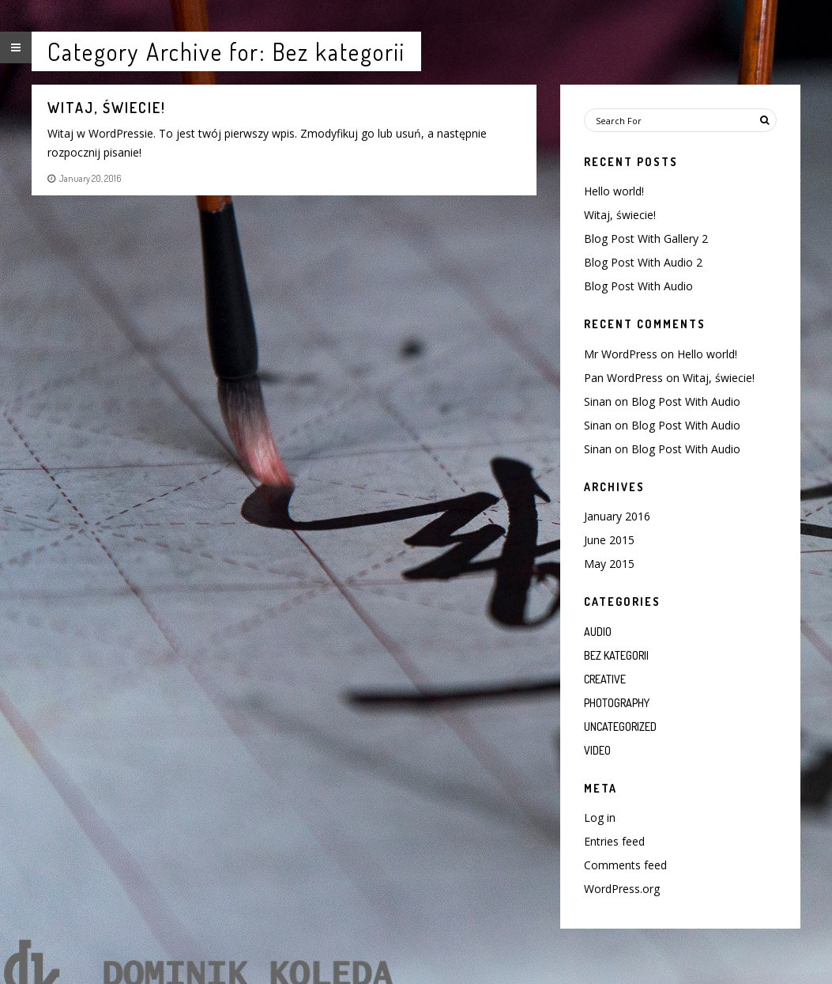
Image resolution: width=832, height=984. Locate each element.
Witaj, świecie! (620, 214)
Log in (600, 817)
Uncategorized (620, 726)
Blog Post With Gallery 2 (646, 238)
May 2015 (609, 563)
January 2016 (617, 516)
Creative (605, 679)
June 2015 (609, 539)
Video (597, 750)
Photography (616, 703)
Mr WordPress (620, 353)
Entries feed (614, 841)
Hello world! (614, 191)
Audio (598, 631)
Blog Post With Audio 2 (643, 262)
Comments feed (625, 864)
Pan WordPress (623, 377)
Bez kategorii (616, 655)
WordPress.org (622, 888)
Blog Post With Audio (638, 285)
